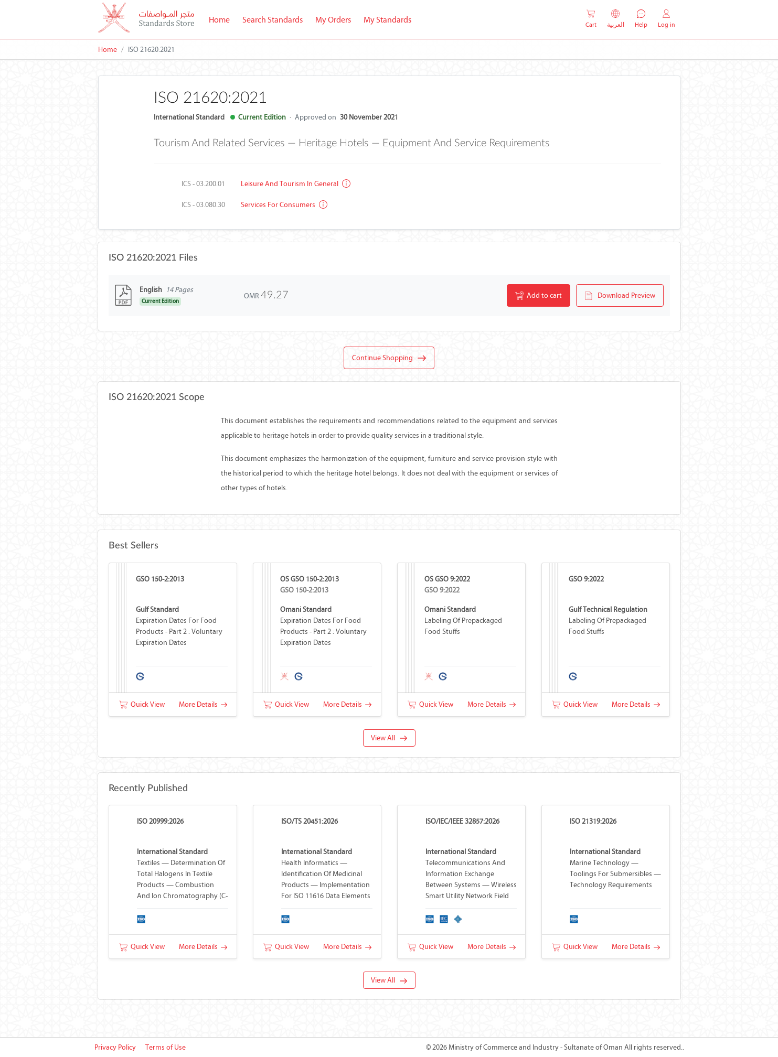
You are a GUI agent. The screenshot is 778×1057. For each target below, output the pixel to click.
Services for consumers (284, 204)
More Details (203, 704)
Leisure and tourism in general (295, 183)
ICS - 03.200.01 (203, 183)
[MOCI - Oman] (146, 19)
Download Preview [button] (619, 295)
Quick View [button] (142, 704)
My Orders (333, 20)
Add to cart (538, 295)
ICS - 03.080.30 (203, 204)
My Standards (387, 20)
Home (222, 19)
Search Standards (275, 19)
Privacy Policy (115, 1047)
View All (389, 738)
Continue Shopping (389, 358)
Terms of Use (165, 1047)
